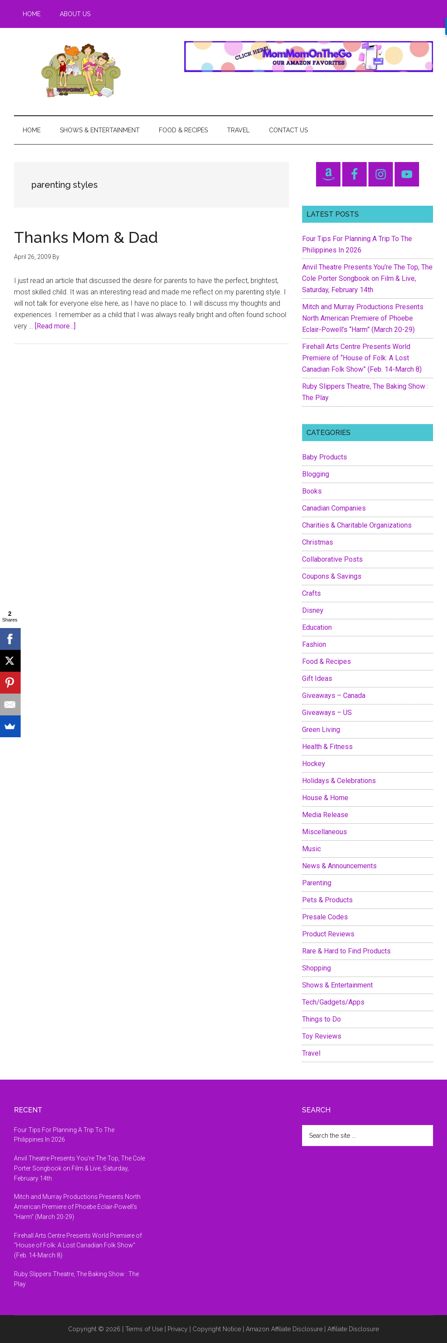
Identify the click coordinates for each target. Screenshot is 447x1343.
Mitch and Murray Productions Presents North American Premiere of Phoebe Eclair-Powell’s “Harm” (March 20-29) (362, 318)
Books (312, 491)
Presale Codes (325, 917)
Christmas (317, 542)
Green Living (321, 729)
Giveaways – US (327, 712)
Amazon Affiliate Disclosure (284, 1329)
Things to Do (321, 1019)
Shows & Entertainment (337, 985)
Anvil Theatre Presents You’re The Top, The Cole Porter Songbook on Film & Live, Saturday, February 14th (367, 278)
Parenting (316, 883)
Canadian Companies (334, 508)
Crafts (311, 593)
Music (311, 849)
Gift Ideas (317, 678)
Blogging (315, 474)
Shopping (316, 968)
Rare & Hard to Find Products (346, 951)
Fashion (314, 644)
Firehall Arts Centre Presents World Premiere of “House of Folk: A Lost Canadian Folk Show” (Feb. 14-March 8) (362, 357)
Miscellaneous (324, 832)
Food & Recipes (326, 661)
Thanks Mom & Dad (86, 237)
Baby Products (324, 457)
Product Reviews (328, 934)
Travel (311, 1053)
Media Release (325, 815)
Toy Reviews (321, 1036)
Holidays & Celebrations (339, 781)
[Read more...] (55, 326)
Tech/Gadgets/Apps (333, 1002)
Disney (312, 610)
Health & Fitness (327, 746)
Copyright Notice (217, 1329)
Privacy (178, 1329)
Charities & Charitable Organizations (357, 525)
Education (317, 627)
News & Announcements (339, 866)
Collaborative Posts (332, 559)
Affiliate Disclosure (353, 1329)
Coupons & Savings (331, 576)
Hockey (313, 764)
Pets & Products (327, 900)
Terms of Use (144, 1329)
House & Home (325, 798)
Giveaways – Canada (333, 695)
